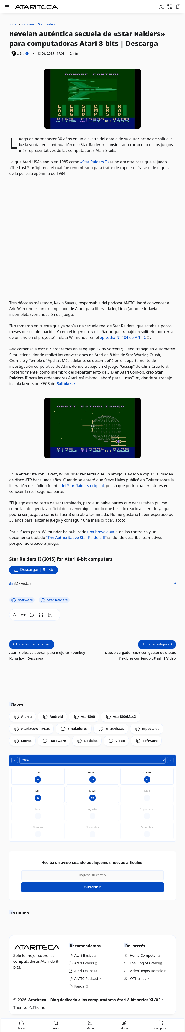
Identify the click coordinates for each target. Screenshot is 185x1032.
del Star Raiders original (82, 485)
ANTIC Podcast (86, 978)
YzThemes (138, 978)
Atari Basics (83, 955)
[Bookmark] (50, 614)
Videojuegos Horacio (146, 971)
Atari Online (84, 971)
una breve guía (100, 531)
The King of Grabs (144, 963)
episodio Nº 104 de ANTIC (123, 337)
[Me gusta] (174, 583)
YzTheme (37, 1007)
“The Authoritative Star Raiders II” (76, 537)
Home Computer (143, 955)
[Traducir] (170, 6)
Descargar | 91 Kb (36, 569)
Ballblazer (65, 383)
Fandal (79, 986)
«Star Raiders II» (95, 162)
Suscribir (92, 887)
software (22, 600)
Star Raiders (54, 600)
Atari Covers (84, 963)
